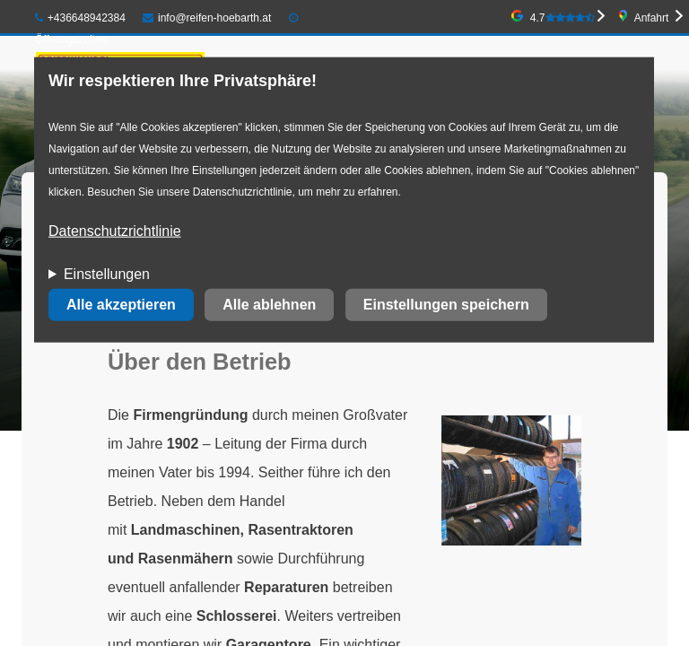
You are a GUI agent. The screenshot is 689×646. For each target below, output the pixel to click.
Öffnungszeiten (71, 39)
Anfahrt (651, 18)
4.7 (562, 18)
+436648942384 (80, 18)
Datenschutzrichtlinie (114, 231)
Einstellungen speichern (446, 304)
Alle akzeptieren (121, 304)
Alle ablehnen (269, 304)
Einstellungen (107, 274)
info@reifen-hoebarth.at (207, 18)
